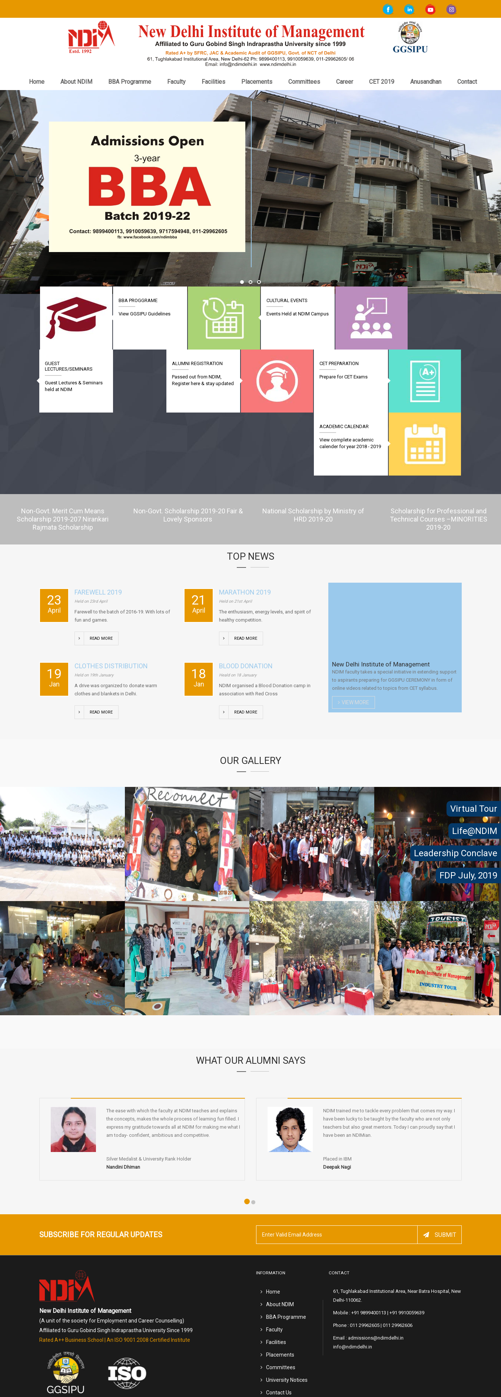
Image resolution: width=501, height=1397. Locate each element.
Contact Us (279, 1329)
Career (344, 81)
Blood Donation (246, 603)
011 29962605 (364, 1262)
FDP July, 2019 (468, 875)
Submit (439, 1171)
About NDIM (76, 81)
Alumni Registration (211, 363)
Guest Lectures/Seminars (421, 303)
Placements (256, 81)
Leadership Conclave (455, 853)
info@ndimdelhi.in (352, 1283)
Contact (467, 81)
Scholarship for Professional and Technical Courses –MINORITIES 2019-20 (438, 456)
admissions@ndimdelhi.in (376, 1274)
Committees (304, 81)
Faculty (176, 81)
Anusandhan (425, 81)
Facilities (213, 81)
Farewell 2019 (98, 529)
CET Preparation (346, 363)
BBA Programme (129, 81)
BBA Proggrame (134, 300)
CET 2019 (381, 81)
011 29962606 (397, 1262)
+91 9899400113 (368, 1249)
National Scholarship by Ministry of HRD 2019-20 (313, 452)
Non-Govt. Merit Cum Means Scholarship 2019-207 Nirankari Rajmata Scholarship (63, 456)
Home (36, 81)
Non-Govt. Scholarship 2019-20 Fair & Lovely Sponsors (188, 452)
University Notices (287, 1317)
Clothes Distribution (111, 603)
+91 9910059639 (406, 1249)
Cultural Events (276, 300)
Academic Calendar (69, 363)
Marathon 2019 (245, 529)
